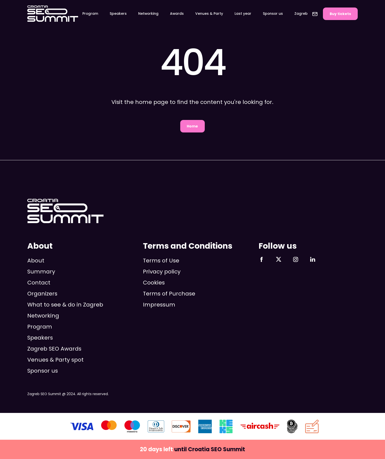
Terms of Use (161, 260)
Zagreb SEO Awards (54, 349)
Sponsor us (273, 13)
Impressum (159, 305)
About (35, 260)
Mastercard (109, 426)
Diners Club (156, 426)
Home (192, 126)
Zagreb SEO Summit (52, 14)
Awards (177, 13)
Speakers (118, 13)
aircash (260, 426)
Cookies (154, 282)
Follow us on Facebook (262, 259)
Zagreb (301, 13)
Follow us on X (279, 259)
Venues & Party (209, 13)
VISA (81, 426)
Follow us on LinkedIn (313, 259)
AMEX (205, 426)
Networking (148, 13)
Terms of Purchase (169, 293)
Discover (181, 426)
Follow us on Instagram (296, 259)
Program (90, 13)
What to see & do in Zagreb (65, 305)
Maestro (132, 426)
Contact (315, 14)
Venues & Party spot (55, 360)
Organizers (42, 293)
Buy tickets (340, 13)
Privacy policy (161, 271)
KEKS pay (226, 426)
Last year (243, 13)
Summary (41, 271)
